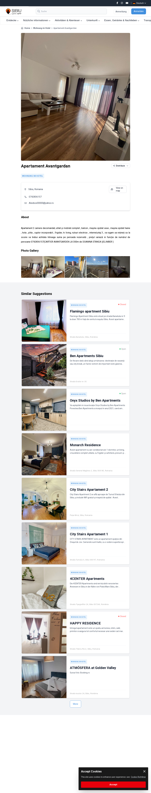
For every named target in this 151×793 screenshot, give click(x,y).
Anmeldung (121, 11)
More (75, 704)
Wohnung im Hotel (41, 28)
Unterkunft (93, 20)
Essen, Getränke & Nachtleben (121, 20)
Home (27, 28)
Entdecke (13, 20)
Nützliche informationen (36, 20)
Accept (113, 784)
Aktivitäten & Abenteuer (68, 20)
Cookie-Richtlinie (138, 777)
